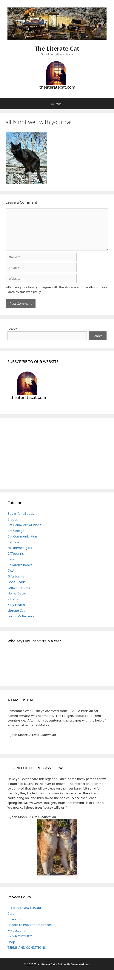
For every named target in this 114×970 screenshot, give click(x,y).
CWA (10, 570)
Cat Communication (22, 536)
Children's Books (19, 565)
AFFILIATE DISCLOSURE (24, 908)
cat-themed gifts (19, 548)
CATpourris (15, 553)
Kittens (12, 599)
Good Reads (16, 582)
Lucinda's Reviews (20, 616)
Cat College (15, 531)
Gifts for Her (16, 576)
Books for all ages (20, 513)
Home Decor (16, 593)
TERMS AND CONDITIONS (26, 947)
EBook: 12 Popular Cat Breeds (29, 925)
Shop (11, 942)
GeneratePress (80, 964)
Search (12, 329)
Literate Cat (16, 610)
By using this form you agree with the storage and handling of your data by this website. (58, 289)
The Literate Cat (57, 48)
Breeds (12, 519)
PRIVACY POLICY (19, 936)
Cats (10, 559)
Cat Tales (14, 542)
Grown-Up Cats (18, 588)
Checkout (14, 919)
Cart (10, 913)
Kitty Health (16, 605)
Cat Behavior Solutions (24, 525)
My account (16, 930)
